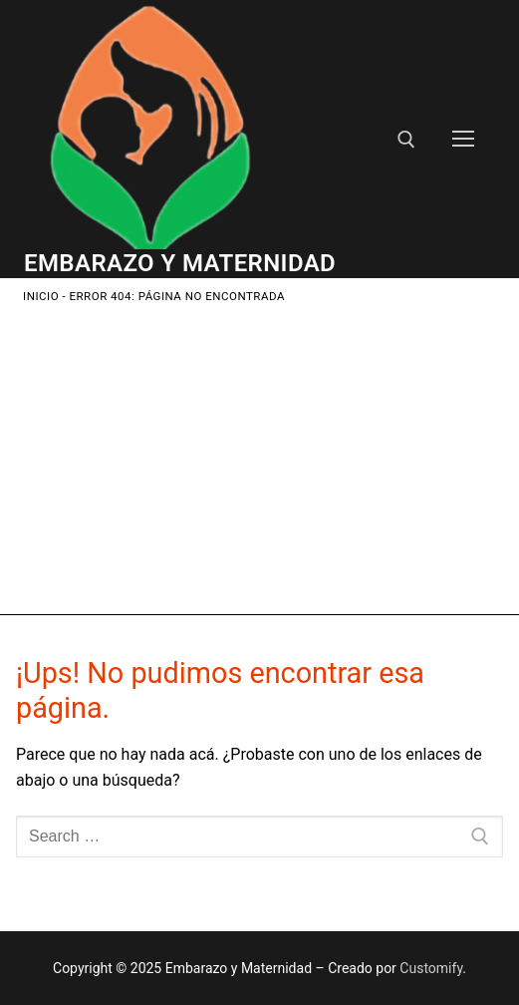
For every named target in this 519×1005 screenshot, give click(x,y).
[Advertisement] (259, 455)
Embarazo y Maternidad (180, 263)
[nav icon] (463, 140)
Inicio (41, 296)
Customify (430, 968)
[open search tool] (406, 140)
